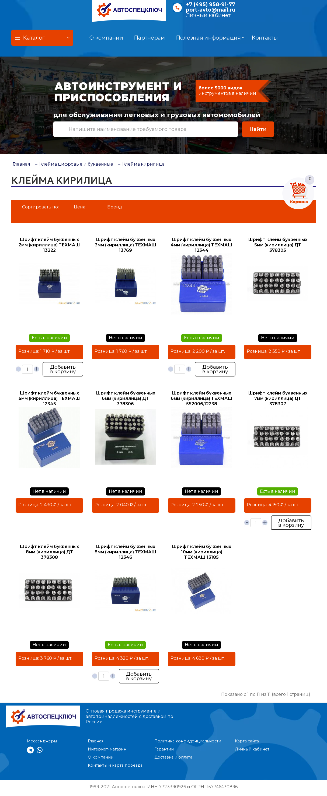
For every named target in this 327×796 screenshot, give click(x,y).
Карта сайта (247, 741)
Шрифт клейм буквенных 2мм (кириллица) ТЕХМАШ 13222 (49, 245)
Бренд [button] (114, 207)
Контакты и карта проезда (115, 765)
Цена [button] (79, 207)
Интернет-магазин (107, 749)
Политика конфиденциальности (187, 741)
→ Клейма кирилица (141, 164)
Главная (21, 164)
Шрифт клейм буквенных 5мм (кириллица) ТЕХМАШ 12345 (49, 398)
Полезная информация (210, 37)
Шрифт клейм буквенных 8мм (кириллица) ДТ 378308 (49, 552)
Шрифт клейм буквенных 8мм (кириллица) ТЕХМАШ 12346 (125, 552)
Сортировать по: (40, 207)
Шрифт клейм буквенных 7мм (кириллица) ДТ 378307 (277, 398)
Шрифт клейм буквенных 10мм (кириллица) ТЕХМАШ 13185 (201, 552)
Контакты (264, 37)
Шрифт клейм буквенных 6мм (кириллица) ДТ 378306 (125, 398)
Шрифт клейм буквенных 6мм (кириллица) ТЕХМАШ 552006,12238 (201, 398)
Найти (258, 129)
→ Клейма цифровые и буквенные (73, 164)
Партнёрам (149, 37)
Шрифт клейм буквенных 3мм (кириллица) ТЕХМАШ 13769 (125, 245)
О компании (106, 37)
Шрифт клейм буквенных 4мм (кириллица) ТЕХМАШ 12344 (201, 245)
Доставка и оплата (173, 757)
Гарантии (164, 749)
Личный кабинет (208, 15)
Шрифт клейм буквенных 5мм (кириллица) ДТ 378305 (277, 245)
